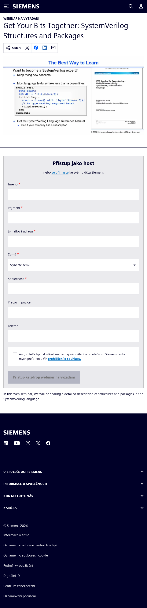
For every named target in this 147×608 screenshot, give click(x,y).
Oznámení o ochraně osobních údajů (30, 545)
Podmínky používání (18, 565)
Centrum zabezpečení (19, 586)
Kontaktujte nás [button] (18, 496)
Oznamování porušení (19, 596)
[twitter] (27, 48)
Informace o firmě (16, 535)
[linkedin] (44, 48)
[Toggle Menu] (6, 6)
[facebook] (36, 48)
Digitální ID (11, 576)
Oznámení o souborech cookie (25, 555)
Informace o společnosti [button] (25, 484)
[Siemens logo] (26, 6)
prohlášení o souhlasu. (64, 358)
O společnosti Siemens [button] (22, 471)
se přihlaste (60, 172)
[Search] (131, 6)
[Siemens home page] (16, 432)
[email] (53, 48)
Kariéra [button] (10, 507)
